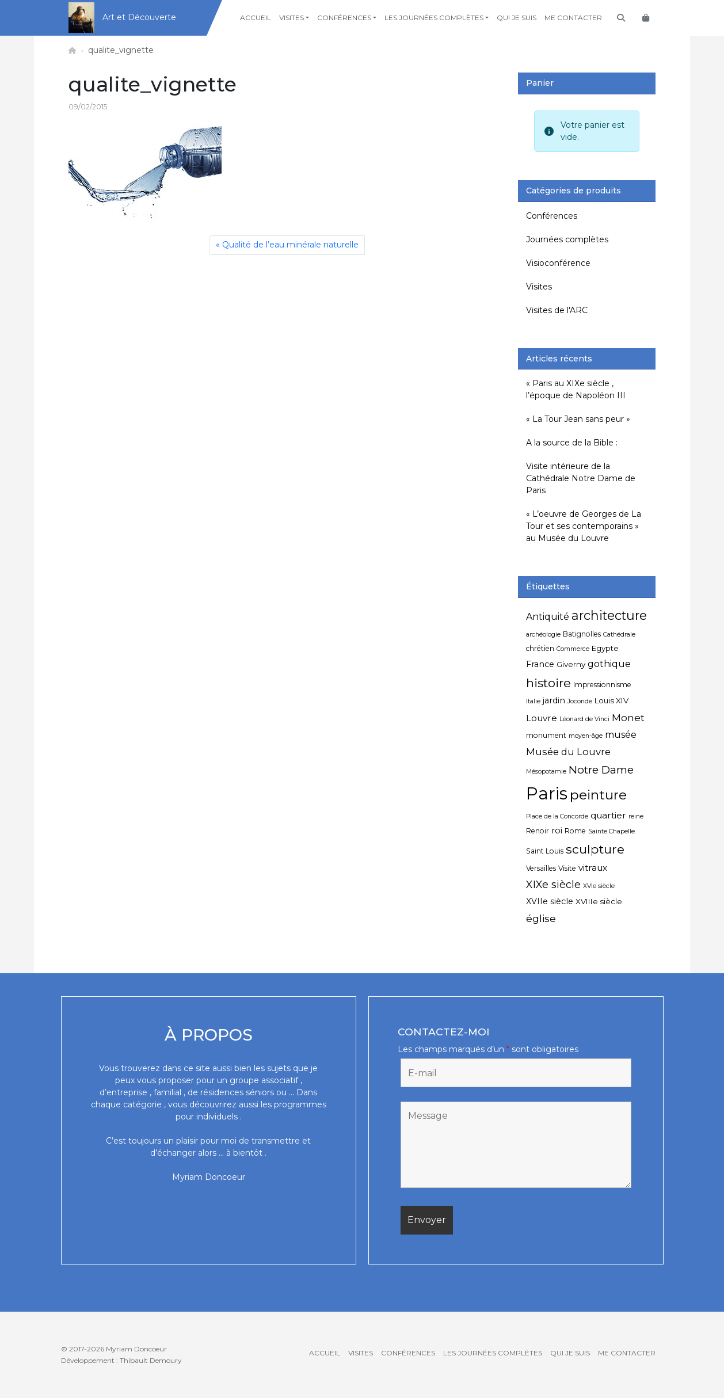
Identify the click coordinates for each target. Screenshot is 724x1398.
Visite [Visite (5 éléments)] (567, 868)
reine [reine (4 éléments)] (635, 816)
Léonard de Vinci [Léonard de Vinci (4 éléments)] (584, 719)
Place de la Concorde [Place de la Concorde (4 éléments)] (557, 816)
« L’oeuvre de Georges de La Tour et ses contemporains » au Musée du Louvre (583, 526)
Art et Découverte (139, 17)
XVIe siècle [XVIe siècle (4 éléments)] (599, 886)
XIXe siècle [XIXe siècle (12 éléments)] (553, 884)
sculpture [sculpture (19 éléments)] (595, 848)
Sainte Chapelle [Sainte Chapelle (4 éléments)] (611, 831)
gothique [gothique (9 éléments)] (609, 663)
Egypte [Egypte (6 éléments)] (605, 648)
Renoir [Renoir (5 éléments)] (537, 830)
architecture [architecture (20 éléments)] (609, 615)
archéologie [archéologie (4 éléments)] (543, 634)
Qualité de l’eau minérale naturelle (290, 244)
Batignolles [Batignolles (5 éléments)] (582, 634)
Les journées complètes (433, 17)
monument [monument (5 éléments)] (546, 735)
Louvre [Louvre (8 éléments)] (541, 718)
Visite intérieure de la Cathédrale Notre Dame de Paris (580, 478)
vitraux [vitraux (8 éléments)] (592, 867)
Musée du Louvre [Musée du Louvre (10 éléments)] (568, 751)
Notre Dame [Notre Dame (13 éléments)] (601, 769)
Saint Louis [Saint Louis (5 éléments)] (544, 851)
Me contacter (573, 17)
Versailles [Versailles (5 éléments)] (541, 868)
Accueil (255, 17)
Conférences (344, 17)
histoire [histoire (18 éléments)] (548, 683)
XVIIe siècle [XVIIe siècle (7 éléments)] (549, 901)
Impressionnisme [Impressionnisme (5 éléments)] (602, 684)
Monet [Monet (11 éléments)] (628, 717)
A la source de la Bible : (572, 442)
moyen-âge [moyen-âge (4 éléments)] (586, 736)
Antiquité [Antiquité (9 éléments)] (547, 616)
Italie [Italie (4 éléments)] (533, 701)
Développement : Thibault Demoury (121, 1360)
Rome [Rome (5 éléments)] (575, 830)
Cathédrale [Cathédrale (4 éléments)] (619, 634)
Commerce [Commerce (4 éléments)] (573, 649)
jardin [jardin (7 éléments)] (554, 700)
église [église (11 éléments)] (541, 918)
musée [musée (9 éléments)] (621, 734)
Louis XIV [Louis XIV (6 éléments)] (611, 700)
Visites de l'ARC (557, 310)
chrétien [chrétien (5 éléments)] (540, 648)
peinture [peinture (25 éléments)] (598, 794)
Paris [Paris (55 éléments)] (546, 793)
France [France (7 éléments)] (540, 664)
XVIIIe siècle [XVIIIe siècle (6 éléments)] (599, 901)
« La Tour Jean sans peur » (578, 419)
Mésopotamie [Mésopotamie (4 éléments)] (546, 771)
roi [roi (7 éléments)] (556, 830)
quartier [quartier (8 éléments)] (608, 815)
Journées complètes (567, 239)
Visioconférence (558, 263)
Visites (291, 17)
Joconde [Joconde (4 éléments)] (579, 701)
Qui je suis (516, 17)
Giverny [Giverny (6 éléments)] (571, 664)
